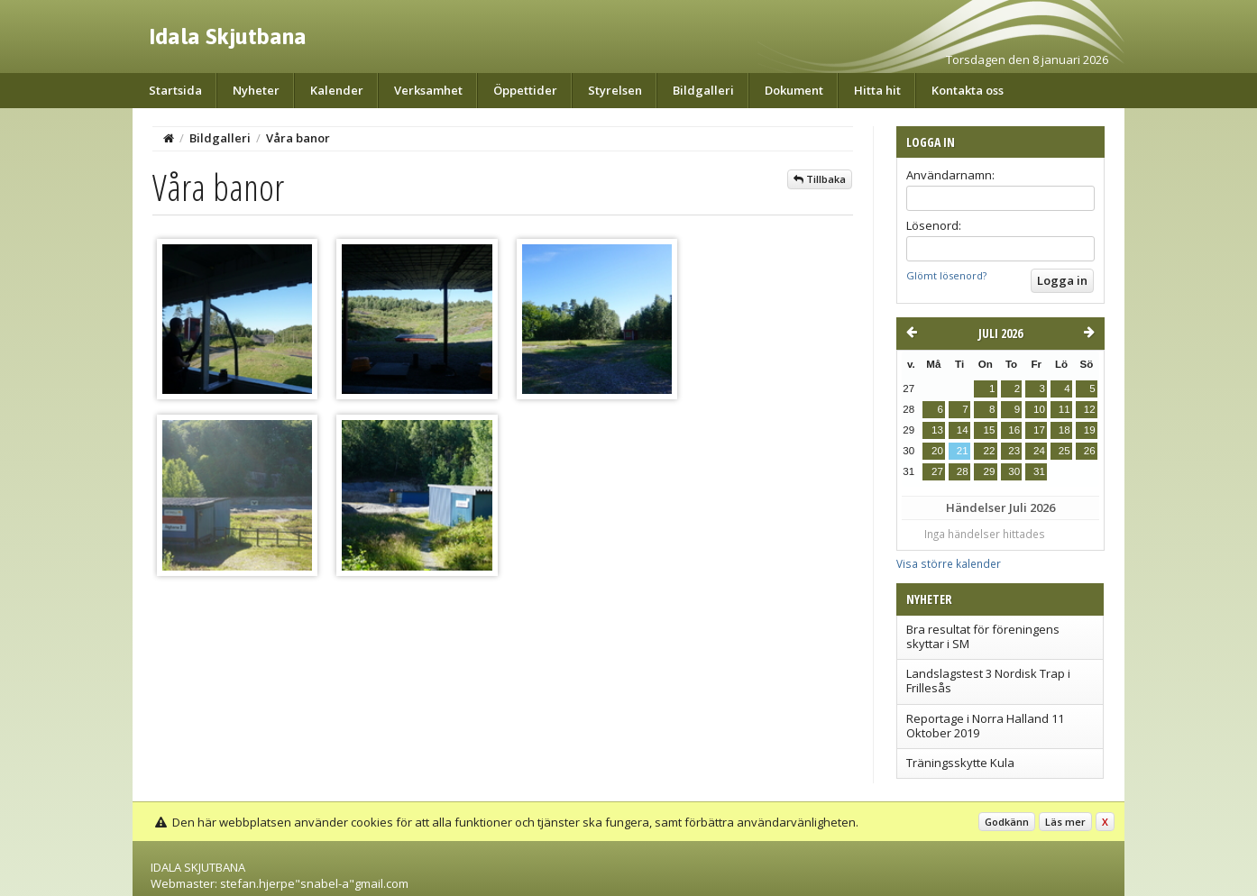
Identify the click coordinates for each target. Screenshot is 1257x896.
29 (989, 471)
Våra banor (298, 138)
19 (1090, 430)
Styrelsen (615, 90)
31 (1039, 471)
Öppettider (525, 90)
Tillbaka (820, 179)
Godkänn (1007, 821)
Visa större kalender (948, 563)
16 (1014, 430)
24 (1039, 450)
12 (1090, 409)
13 (937, 430)
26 (1090, 450)
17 (1039, 430)
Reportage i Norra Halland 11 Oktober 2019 (985, 725)
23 (1014, 450)
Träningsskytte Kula (960, 762)
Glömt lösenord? (946, 275)
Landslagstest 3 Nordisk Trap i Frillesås (988, 680)
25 (1064, 450)
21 (962, 450)
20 (937, 450)
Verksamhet (428, 90)
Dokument (794, 90)
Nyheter (256, 90)
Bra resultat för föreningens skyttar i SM (983, 636)
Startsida (175, 90)
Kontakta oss (967, 90)
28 (962, 471)
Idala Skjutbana (228, 36)
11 (1064, 409)
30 (1014, 471)
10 (1039, 409)
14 (962, 430)
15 (989, 430)
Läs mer (1065, 821)
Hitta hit (877, 90)
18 (1064, 430)
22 (989, 450)
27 (937, 471)
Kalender (336, 90)
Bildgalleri (703, 90)
